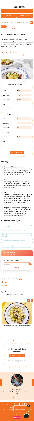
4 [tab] (18, 340)
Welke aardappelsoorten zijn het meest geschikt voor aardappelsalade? (17, 235)
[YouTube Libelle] (24, 404)
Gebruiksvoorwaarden (11, 409)
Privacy (3, 409)
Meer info (17, 267)
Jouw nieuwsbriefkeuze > (17, 355)
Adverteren (11, 414)
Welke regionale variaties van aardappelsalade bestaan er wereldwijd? (17, 241)
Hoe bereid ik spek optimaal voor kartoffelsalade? (13, 231)
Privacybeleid (17, 361)
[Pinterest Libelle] (27, 404)
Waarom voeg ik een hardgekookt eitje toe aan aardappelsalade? (16, 246)
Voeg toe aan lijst (17, 153)
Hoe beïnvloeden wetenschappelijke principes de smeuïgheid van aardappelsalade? (17, 225)
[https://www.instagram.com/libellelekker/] (22, 404)
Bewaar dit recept (7, 55)
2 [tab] (15, 340)
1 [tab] (13, 340)
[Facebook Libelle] (19, 404)
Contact (6, 412)
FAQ (11, 412)
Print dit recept (18, 55)
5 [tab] (20, 340)
